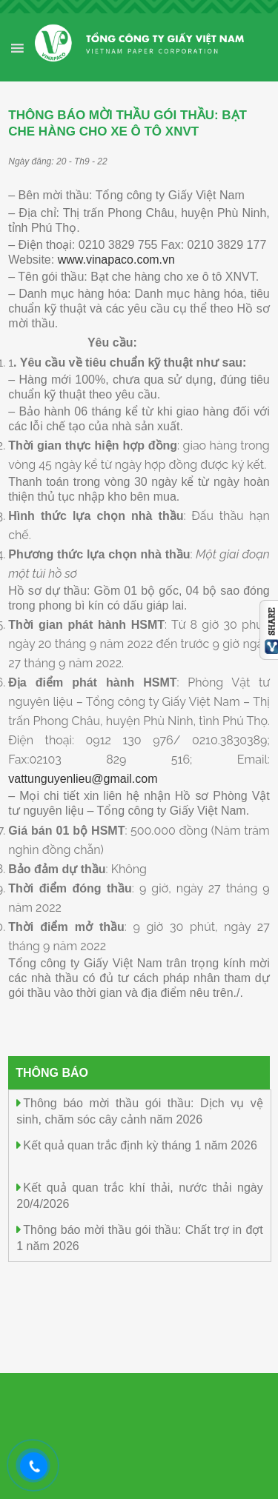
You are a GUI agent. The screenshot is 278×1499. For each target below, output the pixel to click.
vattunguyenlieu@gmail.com (82, 778)
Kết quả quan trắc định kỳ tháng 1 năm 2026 (140, 1145)
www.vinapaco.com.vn (116, 259)
